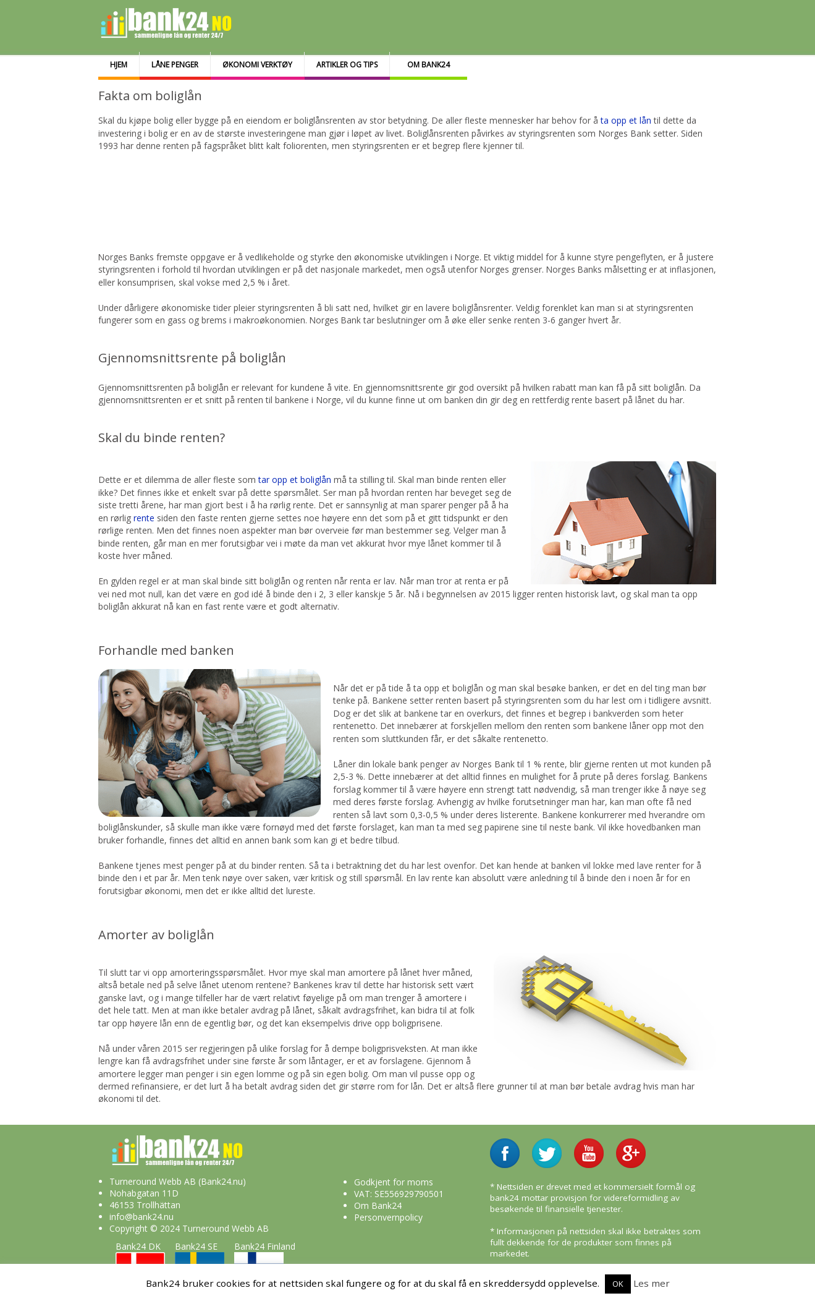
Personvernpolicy (388, 1217)
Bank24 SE (199, 1262)
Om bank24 (428, 64)
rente (145, 518)
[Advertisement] (399, 194)
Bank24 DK (140, 1262)
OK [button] (617, 1283)
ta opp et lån (626, 120)
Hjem (118, 64)
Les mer (651, 1283)
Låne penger (174, 64)
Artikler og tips (347, 64)
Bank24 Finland (264, 1262)
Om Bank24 (378, 1205)
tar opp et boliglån (294, 479)
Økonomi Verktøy (257, 64)
